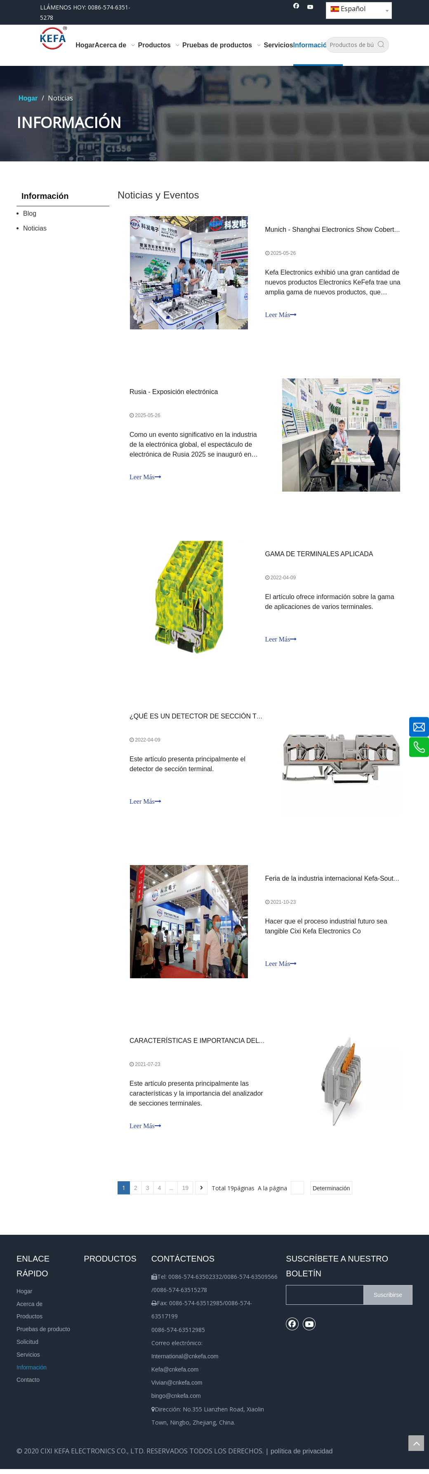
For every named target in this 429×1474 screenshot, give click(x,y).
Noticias (35, 228)
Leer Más (281, 315)
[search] (323, 1299)
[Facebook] (296, 7)
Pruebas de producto (43, 1334)
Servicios (28, 1359)
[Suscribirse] (387, 1300)
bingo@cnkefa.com (176, 1401)
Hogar (24, 1296)
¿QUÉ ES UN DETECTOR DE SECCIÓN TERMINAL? (210, 719)
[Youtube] (310, 7)
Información (31, 1372)
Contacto (28, 1385)
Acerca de (29, 1309)
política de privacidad (301, 1456)
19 (185, 1192)
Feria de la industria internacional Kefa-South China (340, 882)
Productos (29, 1321)
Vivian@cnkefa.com (177, 1387)
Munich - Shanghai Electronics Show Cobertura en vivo (346, 229)
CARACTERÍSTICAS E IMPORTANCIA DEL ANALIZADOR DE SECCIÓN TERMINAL (255, 1045)
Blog (29, 213)
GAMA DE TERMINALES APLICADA (319, 556)
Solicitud (27, 1346)
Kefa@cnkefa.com (175, 1374)
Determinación (331, 1193)
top (416, 1443)
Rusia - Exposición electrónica (174, 392)
